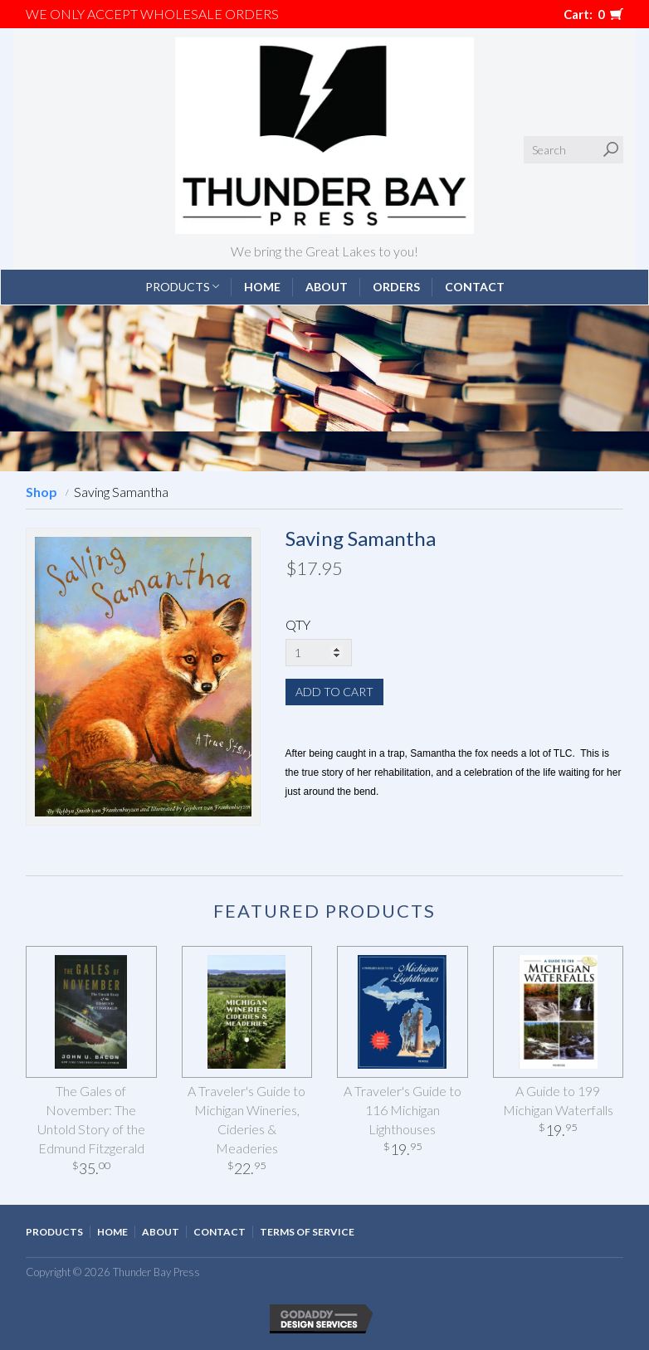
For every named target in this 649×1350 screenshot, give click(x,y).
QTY (297, 624)
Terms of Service (307, 1232)
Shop (41, 492)
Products (182, 287)
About (326, 287)
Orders (396, 287)
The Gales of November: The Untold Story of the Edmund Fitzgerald (91, 1119)
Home (262, 287)
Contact (475, 287)
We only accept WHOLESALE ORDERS (152, 14)
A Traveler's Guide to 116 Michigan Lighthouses (402, 1110)
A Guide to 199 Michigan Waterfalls (558, 1100)
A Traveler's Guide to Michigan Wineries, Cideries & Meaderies (246, 1119)
